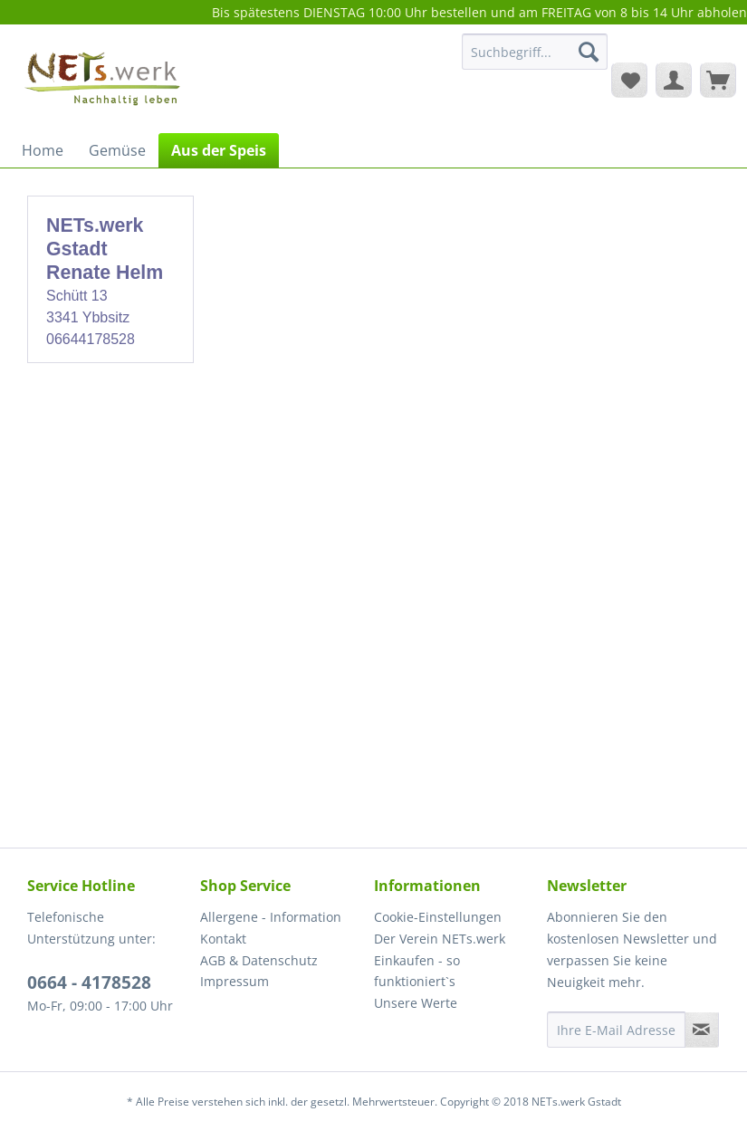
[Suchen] (589, 52)
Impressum (234, 981)
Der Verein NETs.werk (439, 938)
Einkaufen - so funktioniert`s (417, 971)
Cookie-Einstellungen (438, 916)
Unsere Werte (415, 1002)
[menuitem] (535, 60)
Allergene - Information (270, 916)
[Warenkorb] (718, 80)
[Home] (42, 150)
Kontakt (223, 938)
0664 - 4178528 (89, 982)
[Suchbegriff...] (535, 52)
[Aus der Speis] (218, 150)
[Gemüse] (117, 150)
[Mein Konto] (674, 80)
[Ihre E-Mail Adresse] (616, 1029)
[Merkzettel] (629, 80)
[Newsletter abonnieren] (702, 1029)
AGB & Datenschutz (259, 960)
